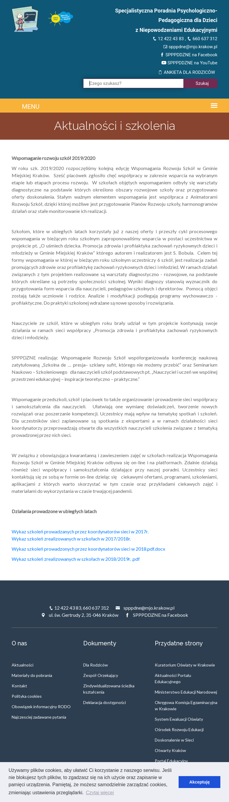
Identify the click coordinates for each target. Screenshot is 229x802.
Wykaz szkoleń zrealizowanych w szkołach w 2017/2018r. (71, 538)
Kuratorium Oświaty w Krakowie (185, 664)
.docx (159, 549)
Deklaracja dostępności (104, 702)
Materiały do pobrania (32, 675)
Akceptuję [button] (199, 782)
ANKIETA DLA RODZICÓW (186, 72)
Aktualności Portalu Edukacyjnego (173, 678)
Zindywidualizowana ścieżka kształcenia (108, 688)
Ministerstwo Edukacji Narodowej (186, 691)
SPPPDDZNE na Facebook (188, 54)
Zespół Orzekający (100, 675)
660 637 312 (202, 38)
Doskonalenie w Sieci (174, 739)
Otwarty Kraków (170, 750)
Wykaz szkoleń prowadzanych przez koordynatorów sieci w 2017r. (80, 531)
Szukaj (202, 83)
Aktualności (22, 664)
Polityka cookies (27, 696)
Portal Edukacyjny (171, 760)
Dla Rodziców (95, 664)
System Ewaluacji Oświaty (179, 719)
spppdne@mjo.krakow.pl (190, 46)
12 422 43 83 (168, 38)
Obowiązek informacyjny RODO (41, 706)
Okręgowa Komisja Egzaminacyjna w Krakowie (186, 705)
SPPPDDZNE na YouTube (189, 63)
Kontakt (19, 685)
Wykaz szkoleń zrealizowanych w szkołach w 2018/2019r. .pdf (76, 559)
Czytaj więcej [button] (100, 792)
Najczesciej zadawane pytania (39, 717)
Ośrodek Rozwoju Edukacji (179, 729)
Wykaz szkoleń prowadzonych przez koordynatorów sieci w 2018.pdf (83, 549)
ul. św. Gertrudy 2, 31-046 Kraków (79, 615)
